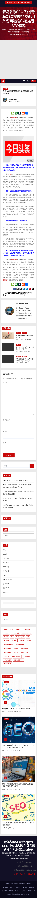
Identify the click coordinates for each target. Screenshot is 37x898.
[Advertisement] (18, 59)
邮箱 (5, 432)
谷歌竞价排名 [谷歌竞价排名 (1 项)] (26, 656)
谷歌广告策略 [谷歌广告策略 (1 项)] (24, 652)
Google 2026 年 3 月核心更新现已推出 (15, 480)
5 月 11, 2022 (19, 351)
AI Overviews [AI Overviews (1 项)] (26, 629)
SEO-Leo (14, 99)
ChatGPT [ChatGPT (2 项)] (6, 633)
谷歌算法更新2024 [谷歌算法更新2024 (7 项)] (18, 660)
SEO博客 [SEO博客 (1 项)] (14, 641)
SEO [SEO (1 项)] (28, 637)
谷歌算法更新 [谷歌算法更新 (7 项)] (7, 660)
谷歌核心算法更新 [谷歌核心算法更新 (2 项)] (16, 656)
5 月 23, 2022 (20, 339)
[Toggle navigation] (24, 81)
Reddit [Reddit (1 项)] (6, 637)
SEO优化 (18, 333)
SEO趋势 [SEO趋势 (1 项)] (29, 641)
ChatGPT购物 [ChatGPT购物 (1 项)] (15, 633)
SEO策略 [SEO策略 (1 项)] (22, 641)
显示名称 (6, 420)
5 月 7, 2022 (19, 363)
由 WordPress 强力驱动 (12, 884)
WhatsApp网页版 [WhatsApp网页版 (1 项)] (8, 644)
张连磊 (5, 280)
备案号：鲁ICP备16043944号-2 (24, 874)
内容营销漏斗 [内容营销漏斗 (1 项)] (7, 648)
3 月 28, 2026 (8, 712)
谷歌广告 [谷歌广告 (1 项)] (16, 652)
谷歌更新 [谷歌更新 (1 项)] (6, 656)
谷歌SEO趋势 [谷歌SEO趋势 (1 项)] (7, 652)
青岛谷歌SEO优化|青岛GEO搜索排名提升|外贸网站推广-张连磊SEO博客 (18, 846)
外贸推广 (6, 575)
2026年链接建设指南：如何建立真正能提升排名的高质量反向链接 (18, 785)
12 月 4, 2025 (8, 828)
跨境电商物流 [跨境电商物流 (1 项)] (7, 664)
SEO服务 (6, 563)
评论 (5, 383)
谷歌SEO (6, 592)
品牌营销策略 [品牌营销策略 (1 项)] (24, 648)
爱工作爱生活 (7, 580)
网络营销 (5, 88)
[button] (28, 81)
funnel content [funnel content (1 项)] (26, 633)
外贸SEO (6, 619)
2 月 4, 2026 (8, 750)
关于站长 (6, 571)
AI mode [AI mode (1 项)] (18, 629)
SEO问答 (6, 567)
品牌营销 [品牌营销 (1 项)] (16, 648)
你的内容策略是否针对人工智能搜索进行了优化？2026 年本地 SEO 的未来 (18, 746)
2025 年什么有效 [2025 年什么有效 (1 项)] (8, 629)
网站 (4, 443)
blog (4, 550)
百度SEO (6, 584)
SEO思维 (6, 558)
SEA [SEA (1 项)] (12, 637)
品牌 (9, 174)
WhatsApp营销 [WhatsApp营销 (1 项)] (20, 644)
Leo (30, 884)
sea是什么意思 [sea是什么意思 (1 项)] (20, 637)
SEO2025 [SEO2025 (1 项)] (6, 641)
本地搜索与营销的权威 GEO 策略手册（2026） (18, 894)
